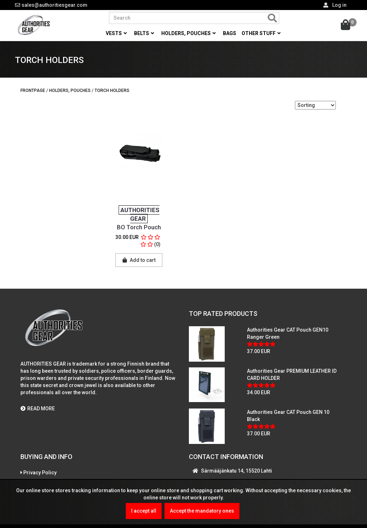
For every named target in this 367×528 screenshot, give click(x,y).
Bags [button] (229, 33)
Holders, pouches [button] (188, 33)
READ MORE (37, 410)
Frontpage (32, 91)
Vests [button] (116, 33)
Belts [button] (144, 33)
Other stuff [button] (261, 33)
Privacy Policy (40, 474)
